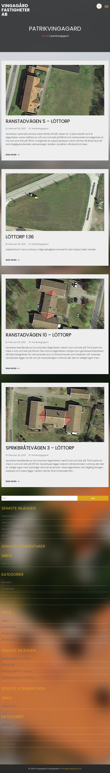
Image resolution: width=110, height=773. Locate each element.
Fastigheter (7, 588)
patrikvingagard (40, 128)
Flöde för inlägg (8, 627)
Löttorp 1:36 (20, 237)
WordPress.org (8, 639)
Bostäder (6, 582)
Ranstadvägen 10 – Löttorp (38, 335)
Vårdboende (8, 601)
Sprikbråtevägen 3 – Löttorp (40, 448)
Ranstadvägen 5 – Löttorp (38, 121)
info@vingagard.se (71, 768)
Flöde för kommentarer (12, 633)
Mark (4, 595)
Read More (11, 154)
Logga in (5, 620)
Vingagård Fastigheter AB (14, 10)
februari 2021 (8, 563)
